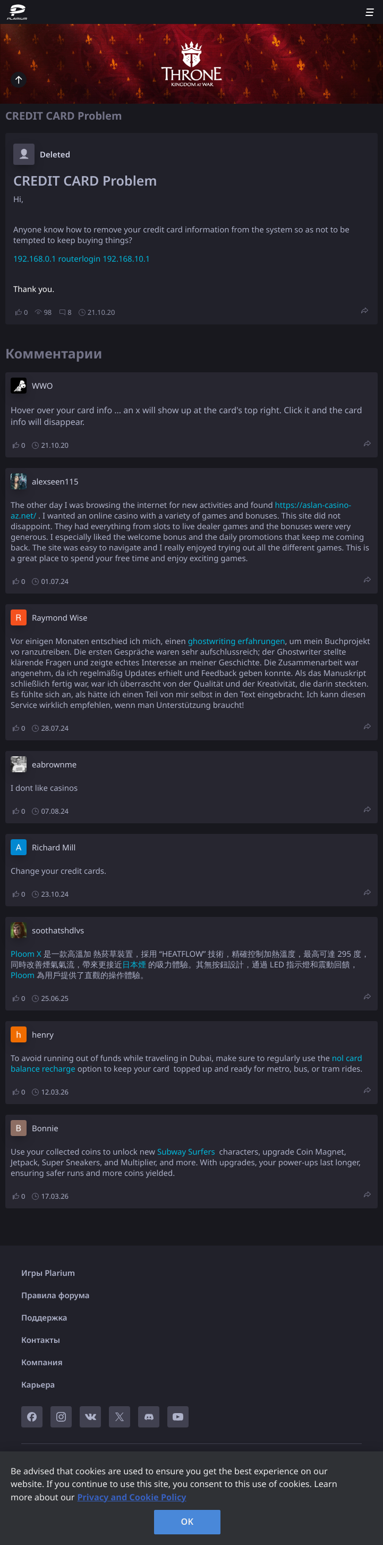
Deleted (55, 154)
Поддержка (44, 1318)
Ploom (23, 975)
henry (43, 1035)
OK (187, 1521)
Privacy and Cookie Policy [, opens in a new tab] (131, 1497)
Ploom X (26, 954)
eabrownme (54, 764)
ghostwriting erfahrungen (236, 641)
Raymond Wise (59, 618)
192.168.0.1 (34, 259)
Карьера (38, 1385)
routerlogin (79, 259)
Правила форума (55, 1295)
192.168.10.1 (126, 259)
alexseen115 (55, 482)
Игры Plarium (48, 1273)
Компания (42, 1362)
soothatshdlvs (58, 930)
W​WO (42, 386)
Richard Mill (53, 847)
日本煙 (134, 964)
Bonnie (45, 1128)
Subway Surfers (186, 1152)
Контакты (40, 1340)
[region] (191, 1498)
